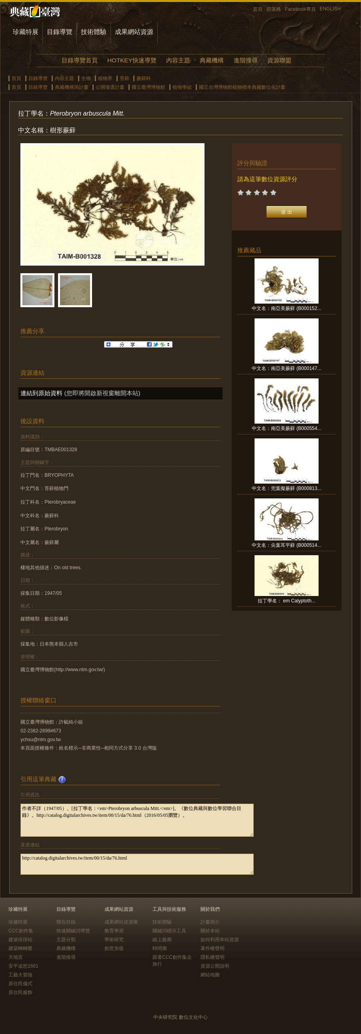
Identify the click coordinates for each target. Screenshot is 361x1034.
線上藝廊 (162, 939)
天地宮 (15, 957)
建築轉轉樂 (20, 948)
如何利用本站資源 (220, 939)
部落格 (274, 9)
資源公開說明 (215, 966)
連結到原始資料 (41, 393)
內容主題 (178, 60)
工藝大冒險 (20, 975)
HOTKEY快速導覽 (131, 60)
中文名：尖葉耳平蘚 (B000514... (286, 545)
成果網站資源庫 (121, 922)
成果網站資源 (134, 31)
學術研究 (114, 939)
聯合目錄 (66, 922)
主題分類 (66, 939)
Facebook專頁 (300, 9)
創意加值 (114, 948)
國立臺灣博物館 (148, 87)
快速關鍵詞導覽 (73, 931)
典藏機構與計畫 (71, 87)
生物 (86, 78)
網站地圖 (210, 975)
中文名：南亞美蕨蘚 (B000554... (286, 428)
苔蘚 (124, 78)
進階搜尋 (246, 60)
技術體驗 (93, 31)
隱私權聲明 (213, 957)
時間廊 (159, 948)
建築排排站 (20, 939)
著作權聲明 (213, 948)
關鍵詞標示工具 (169, 931)
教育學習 (114, 931)
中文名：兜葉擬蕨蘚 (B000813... (286, 488)
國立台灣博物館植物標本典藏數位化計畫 (242, 87)
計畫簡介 (210, 922)
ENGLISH (330, 9)
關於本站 (210, 931)
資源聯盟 (279, 60)
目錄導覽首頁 (80, 60)
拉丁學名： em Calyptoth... (286, 601)
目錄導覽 (59, 31)
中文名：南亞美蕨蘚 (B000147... (286, 368)
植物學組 (182, 87)
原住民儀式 (20, 983)
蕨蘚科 (143, 78)
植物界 (105, 78)
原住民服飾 (20, 992)
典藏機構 (212, 60)
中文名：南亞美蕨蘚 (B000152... (286, 308)
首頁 (258, 9)
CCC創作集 (20, 931)
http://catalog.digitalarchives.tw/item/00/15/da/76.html (137, 864)
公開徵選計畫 (110, 87)
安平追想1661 (23, 966)
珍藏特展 (25, 31)
